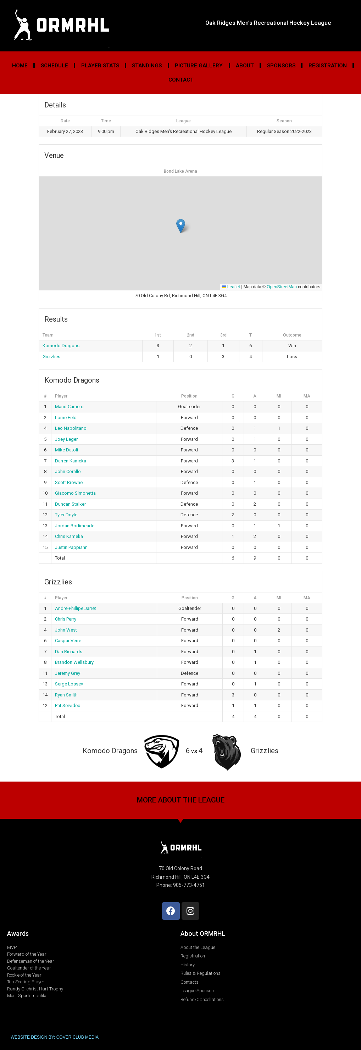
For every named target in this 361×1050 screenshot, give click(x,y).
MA (307, 396)
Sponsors (281, 65)
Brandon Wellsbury (74, 662)
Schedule (54, 65)
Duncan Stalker (70, 504)
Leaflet (231, 286)
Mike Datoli (66, 449)
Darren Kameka (70, 460)
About (245, 65)
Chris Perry (65, 619)
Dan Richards (68, 651)
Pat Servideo (67, 705)
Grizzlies (51, 356)
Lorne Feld (66, 417)
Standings (147, 65)
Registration (328, 65)
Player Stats (100, 65)
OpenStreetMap (282, 286)
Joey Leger (66, 439)
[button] (180, 226)
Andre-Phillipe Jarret (75, 608)
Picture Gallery (199, 65)
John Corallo (68, 471)
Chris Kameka (69, 536)
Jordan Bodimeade (74, 525)
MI (279, 396)
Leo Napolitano (71, 428)
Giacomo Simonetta (75, 493)
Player (61, 396)
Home (20, 65)
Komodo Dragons (61, 345)
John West (66, 630)
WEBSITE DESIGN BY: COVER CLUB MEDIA (55, 1037)
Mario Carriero (69, 406)
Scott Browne (69, 482)
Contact (181, 80)
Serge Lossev (69, 684)
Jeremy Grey (67, 673)
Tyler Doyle (66, 514)
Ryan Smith (66, 695)
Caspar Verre (68, 640)
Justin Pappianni (72, 547)
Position (189, 396)
